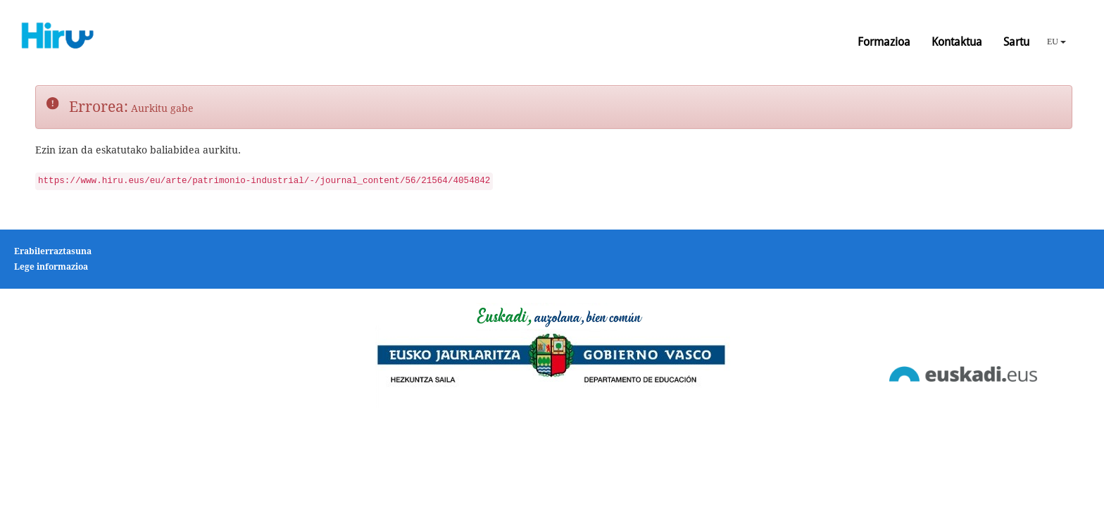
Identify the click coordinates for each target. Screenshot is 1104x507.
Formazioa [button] (884, 42)
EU (1056, 41)
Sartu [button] (1016, 42)
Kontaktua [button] (957, 42)
